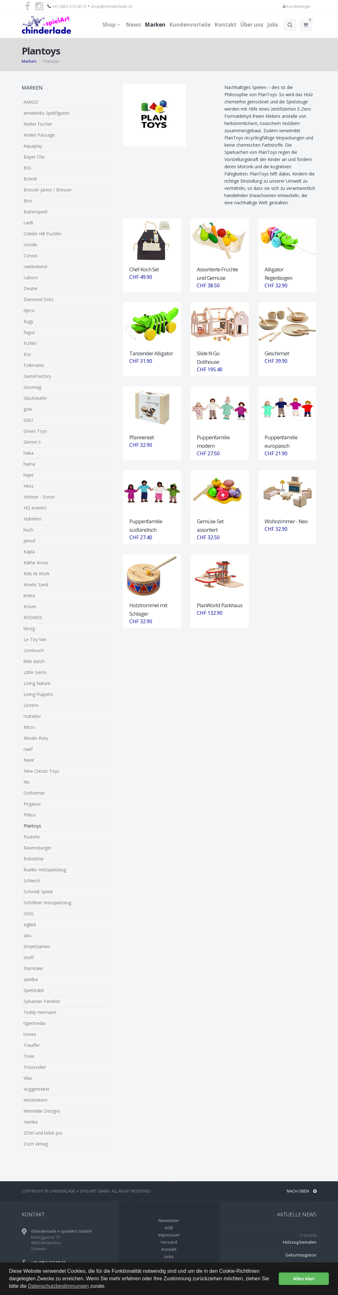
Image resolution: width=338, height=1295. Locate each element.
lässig (29, 628)
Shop (112, 24)
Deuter (31, 288)
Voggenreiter (37, 1089)
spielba (31, 979)
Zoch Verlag (36, 1144)
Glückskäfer (35, 398)
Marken (155, 24)
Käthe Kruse (36, 563)
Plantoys (32, 826)
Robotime (34, 859)
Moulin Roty (36, 738)
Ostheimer (34, 793)
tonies (30, 1034)
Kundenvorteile (190, 24)
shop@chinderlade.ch (111, 6)
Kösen (30, 606)
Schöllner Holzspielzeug (47, 903)
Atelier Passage (39, 135)
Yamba (31, 1122)
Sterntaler (33, 968)
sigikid (30, 924)
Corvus (31, 255)
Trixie (29, 1056)
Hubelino (32, 519)
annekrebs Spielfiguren (46, 113)
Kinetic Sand (36, 584)
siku (27, 935)
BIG (27, 168)
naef (28, 749)
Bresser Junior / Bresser (48, 190)
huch (28, 530)
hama (29, 464)
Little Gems (35, 672)
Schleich (32, 881)
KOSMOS (33, 617)
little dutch (34, 661)
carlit (28, 223)
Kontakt (225, 24)
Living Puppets (38, 694)
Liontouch (34, 650)
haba (29, 453)
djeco (29, 310)
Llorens (31, 705)
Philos (30, 815)
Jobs (272, 24)
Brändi (30, 179)
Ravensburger (37, 848)
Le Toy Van (35, 639)
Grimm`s (32, 442)
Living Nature (37, 683)
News (133, 24)
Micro (29, 727)
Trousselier (35, 1067)
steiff (29, 957)
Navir (29, 760)
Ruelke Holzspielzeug (45, 870)
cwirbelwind (35, 266)
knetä (29, 595)
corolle (30, 245)
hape (29, 475)
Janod (29, 541)
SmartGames (37, 946)
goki (28, 409)
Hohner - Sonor (39, 497)
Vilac (28, 1078)
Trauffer (32, 1045)
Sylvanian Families (42, 1001)
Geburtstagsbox (300, 1255)
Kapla (29, 552)
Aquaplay (33, 146)
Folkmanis (34, 365)
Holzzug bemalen (299, 1242)
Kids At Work (37, 574)
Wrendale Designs (42, 1111)
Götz (28, 420)
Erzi (27, 354)
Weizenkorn (35, 1100)
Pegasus (32, 804)
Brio (28, 201)
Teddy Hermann (40, 1012)
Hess (29, 486)
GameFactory (37, 376)
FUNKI (30, 343)
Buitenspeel (35, 212)
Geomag (32, 387)
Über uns (251, 24)
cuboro (31, 277)
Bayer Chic (34, 157)
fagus (29, 332)
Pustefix (32, 837)
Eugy (28, 321)
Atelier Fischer (38, 124)
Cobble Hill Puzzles (43, 234)
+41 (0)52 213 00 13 (69, 6)
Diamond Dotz (39, 299)
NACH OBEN (302, 1191)
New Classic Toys (41, 771)
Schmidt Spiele (38, 892)
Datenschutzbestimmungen (58, 1286)
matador (32, 716)
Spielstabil (34, 990)
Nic (27, 782)
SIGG (29, 913)
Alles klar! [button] (304, 1278)
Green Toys (35, 431)
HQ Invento (35, 508)
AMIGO (31, 102)
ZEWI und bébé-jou (43, 1133)
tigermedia (34, 1023)
